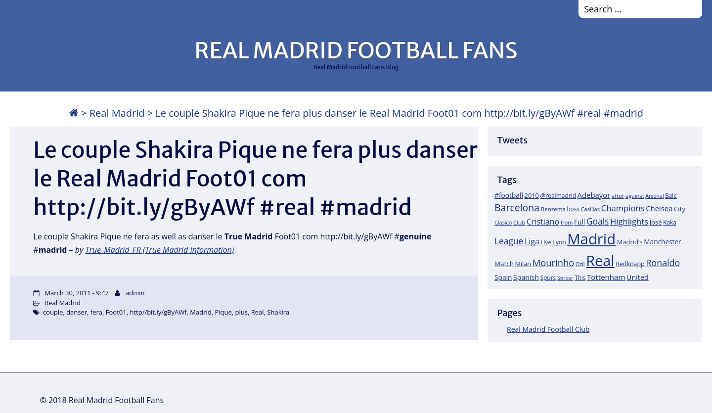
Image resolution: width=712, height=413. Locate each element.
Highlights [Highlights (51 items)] (629, 221)
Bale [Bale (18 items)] (671, 195)
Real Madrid (117, 113)
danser (76, 312)
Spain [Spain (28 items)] (503, 277)
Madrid (200, 312)
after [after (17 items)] (618, 195)
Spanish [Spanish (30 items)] (526, 277)
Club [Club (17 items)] (519, 222)
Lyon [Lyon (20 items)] (559, 242)
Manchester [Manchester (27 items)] (662, 241)
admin (135, 292)
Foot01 (116, 312)
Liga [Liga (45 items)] (532, 241)
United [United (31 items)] (637, 277)
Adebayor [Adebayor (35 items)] (594, 195)
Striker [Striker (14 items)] (565, 278)
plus (241, 312)
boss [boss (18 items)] (573, 209)
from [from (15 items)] (567, 222)
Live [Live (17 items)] (546, 242)
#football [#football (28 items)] (508, 195)
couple (53, 312)
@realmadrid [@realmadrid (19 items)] (558, 195)
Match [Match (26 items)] (504, 263)
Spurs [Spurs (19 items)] (548, 278)
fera (96, 312)
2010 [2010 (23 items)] (532, 195)
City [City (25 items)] (679, 208)
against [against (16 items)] (634, 195)
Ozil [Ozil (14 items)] (580, 264)
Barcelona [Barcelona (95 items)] (516, 207)
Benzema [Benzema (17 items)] (553, 209)
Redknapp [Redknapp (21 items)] (630, 264)
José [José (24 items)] (656, 222)
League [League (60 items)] (508, 241)
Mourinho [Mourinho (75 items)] (554, 262)
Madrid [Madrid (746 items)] (591, 239)
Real (257, 312)
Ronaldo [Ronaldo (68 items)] (663, 263)
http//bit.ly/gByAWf (158, 312)
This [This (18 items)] (580, 277)
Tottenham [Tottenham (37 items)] (606, 277)
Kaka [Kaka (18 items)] (669, 222)
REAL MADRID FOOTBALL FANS (355, 50)
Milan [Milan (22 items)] (523, 263)
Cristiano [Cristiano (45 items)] (543, 221)
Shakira (278, 312)
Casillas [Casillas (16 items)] (590, 209)
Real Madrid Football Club (548, 329)
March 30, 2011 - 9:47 (76, 292)
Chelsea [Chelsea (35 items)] (659, 208)
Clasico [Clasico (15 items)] (503, 222)
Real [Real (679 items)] (600, 260)
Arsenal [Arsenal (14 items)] (654, 195)
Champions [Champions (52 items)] (623, 208)
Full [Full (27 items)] (579, 222)
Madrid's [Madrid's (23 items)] (630, 241)
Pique (223, 312)
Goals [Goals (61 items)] (597, 221)
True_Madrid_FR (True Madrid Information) (160, 249)
